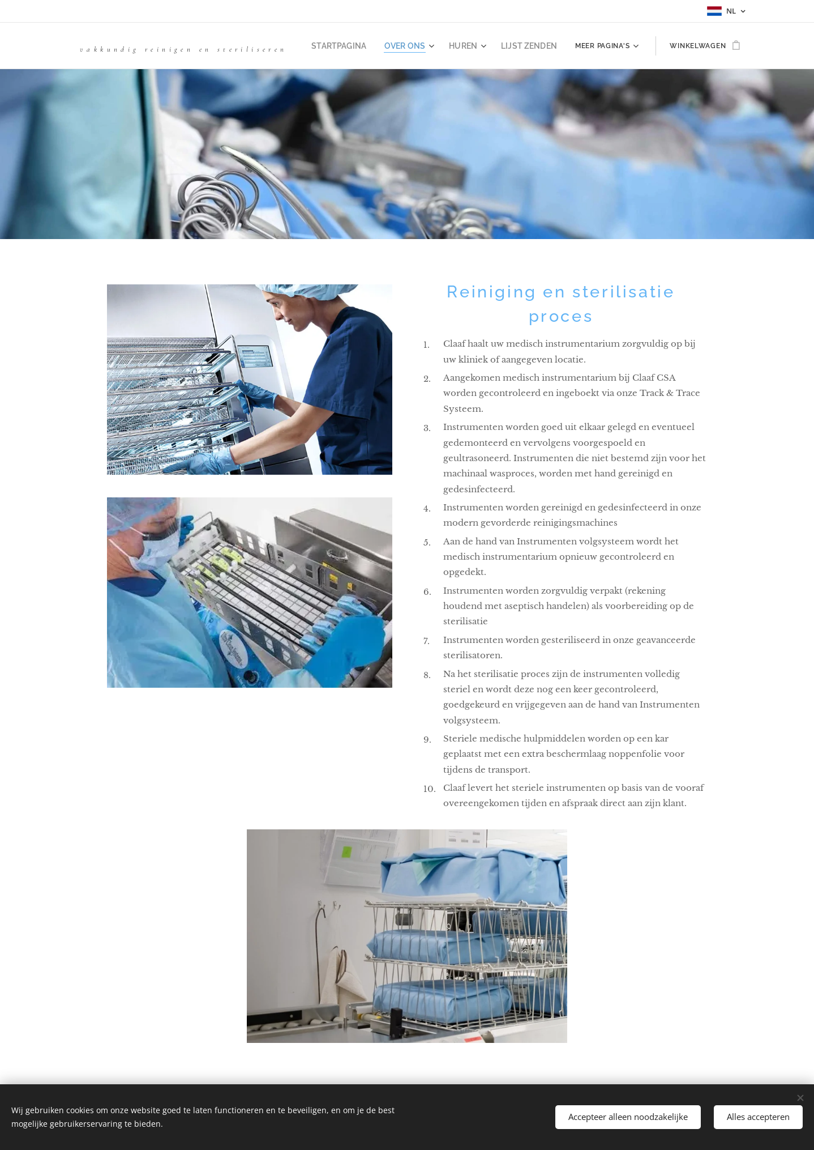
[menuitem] (355, 46)
